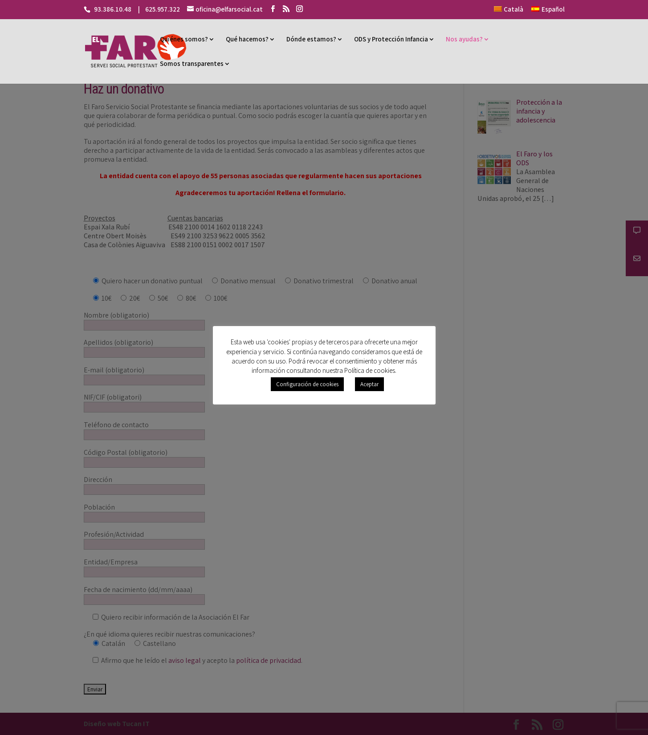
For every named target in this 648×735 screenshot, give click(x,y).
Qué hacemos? (247, 39)
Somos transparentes (192, 63)
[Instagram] (299, 8)
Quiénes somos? (184, 39)
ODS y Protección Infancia (391, 39)
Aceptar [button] (369, 384)
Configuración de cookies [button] (307, 384)
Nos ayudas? (464, 39)
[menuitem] (509, 12)
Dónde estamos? (311, 39)
